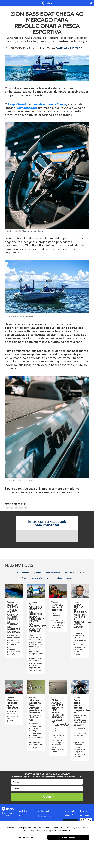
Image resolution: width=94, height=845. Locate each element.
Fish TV (81, 573)
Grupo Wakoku (18, 104)
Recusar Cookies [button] (26, 837)
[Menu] (3, 3)
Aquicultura (36, 573)
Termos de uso (44, 816)
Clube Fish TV (69, 573)
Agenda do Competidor (19, 573)
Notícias (62, 48)
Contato (41, 820)
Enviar (47, 797)
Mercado (76, 48)
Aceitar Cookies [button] (68, 837)
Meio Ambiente (36, 578)
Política (59, 578)
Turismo (68, 578)
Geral (24, 578)
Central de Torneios (52, 573)
